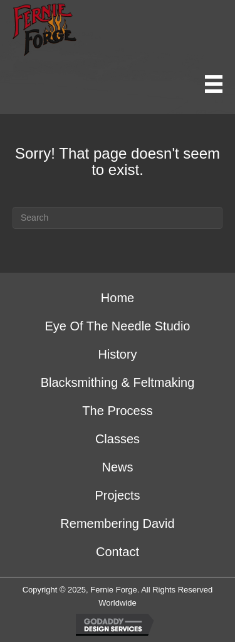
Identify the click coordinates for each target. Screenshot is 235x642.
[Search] (117, 218)
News (117, 467)
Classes (117, 439)
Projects (117, 495)
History (117, 354)
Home (117, 298)
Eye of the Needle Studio (118, 326)
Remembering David (117, 523)
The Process (117, 411)
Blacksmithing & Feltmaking (118, 382)
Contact (117, 552)
